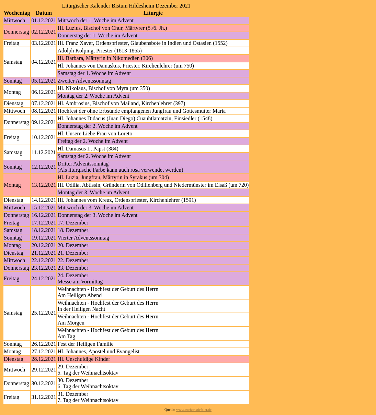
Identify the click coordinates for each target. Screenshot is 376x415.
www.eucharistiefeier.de (194, 410)
